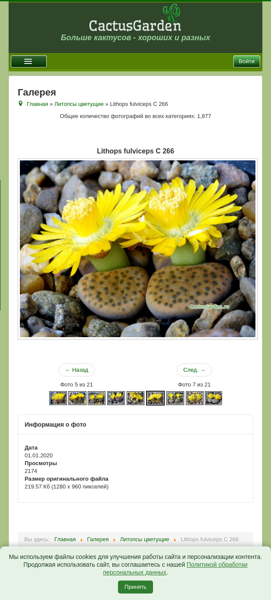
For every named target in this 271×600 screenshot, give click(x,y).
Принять (135, 587)
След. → (194, 370)
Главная (37, 104)
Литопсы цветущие (79, 104)
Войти (247, 61)
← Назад (76, 370)
